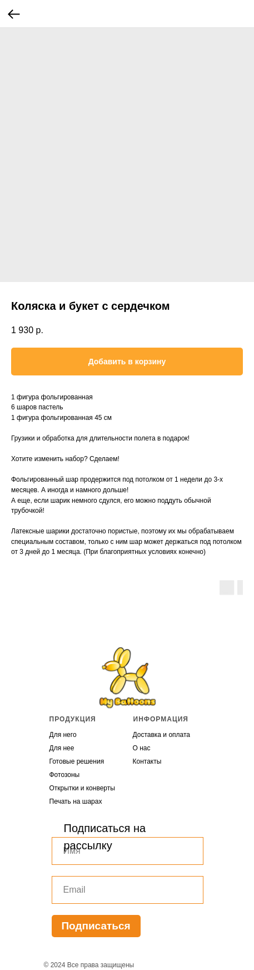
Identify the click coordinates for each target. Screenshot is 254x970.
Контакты (147, 761)
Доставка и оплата (162, 735)
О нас (142, 748)
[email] (127, 890)
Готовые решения (76, 761)
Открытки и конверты (82, 788)
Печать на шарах (75, 801)
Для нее (61, 748)
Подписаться (95, 926)
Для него (63, 735)
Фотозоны (64, 775)
